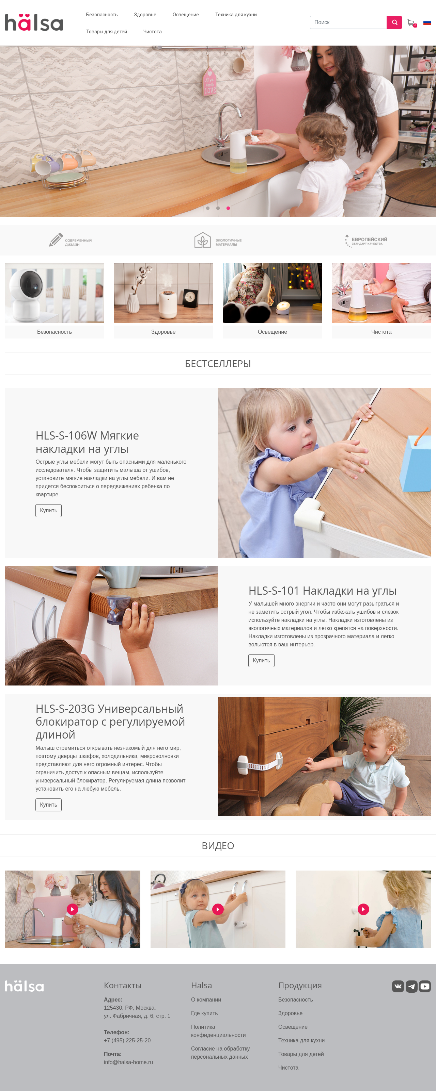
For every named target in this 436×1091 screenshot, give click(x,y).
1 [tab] (207, 208)
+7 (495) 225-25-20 (127, 1040)
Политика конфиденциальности (218, 1031)
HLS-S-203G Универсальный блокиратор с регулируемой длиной (110, 721)
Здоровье (290, 1013)
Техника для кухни (301, 1040)
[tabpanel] (218, 123)
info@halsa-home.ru (128, 1062)
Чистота (288, 1068)
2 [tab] (218, 208)
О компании (206, 1000)
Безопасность (295, 1000)
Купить (48, 510)
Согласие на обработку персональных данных (220, 1053)
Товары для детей (301, 1054)
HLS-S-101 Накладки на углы (322, 590)
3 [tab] (228, 208)
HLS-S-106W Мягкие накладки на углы (87, 442)
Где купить (204, 1013)
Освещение (293, 1027)
